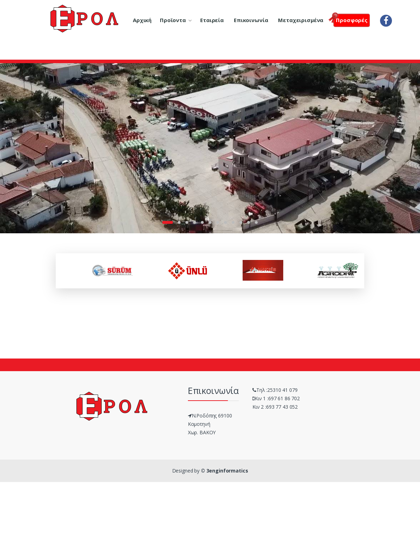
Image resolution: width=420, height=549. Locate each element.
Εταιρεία (212, 20)
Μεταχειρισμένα (300, 20)
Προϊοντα (173, 20)
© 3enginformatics (224, 470)
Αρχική (142, 20)
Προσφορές (350, 19)
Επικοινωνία (251, 20)
